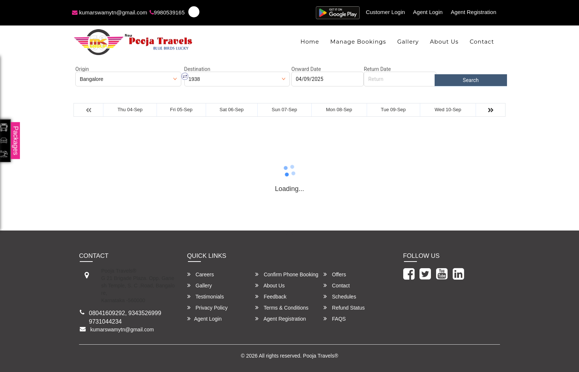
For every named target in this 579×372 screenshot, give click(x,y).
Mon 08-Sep (339, 109)
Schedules (339, 296)
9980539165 (167, 12)
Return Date (377, 69)
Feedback (270, 296)
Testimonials (205, 296)
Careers (200, 274)
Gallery (408, 41)
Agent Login (428, 12)
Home (310, 41)
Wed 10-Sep (448, 109)
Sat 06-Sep (232, 109)
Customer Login (385, 12)
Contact (482, 41)
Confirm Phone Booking (286, 274)
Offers (334, 274)
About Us (444, 41)
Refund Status (344, 307)
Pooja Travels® (320, 356)
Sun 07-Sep (284, 109)
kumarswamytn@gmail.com (109, 12)
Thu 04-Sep (130, 109)
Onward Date (306, 69)
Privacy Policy (207, 307)
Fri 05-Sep (181, 109)
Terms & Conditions (281, 307)
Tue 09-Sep (393, 109)
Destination (197, 69)
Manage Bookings (358, 41)
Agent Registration (473, 12)
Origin (82, 69)
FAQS (334, 318)
